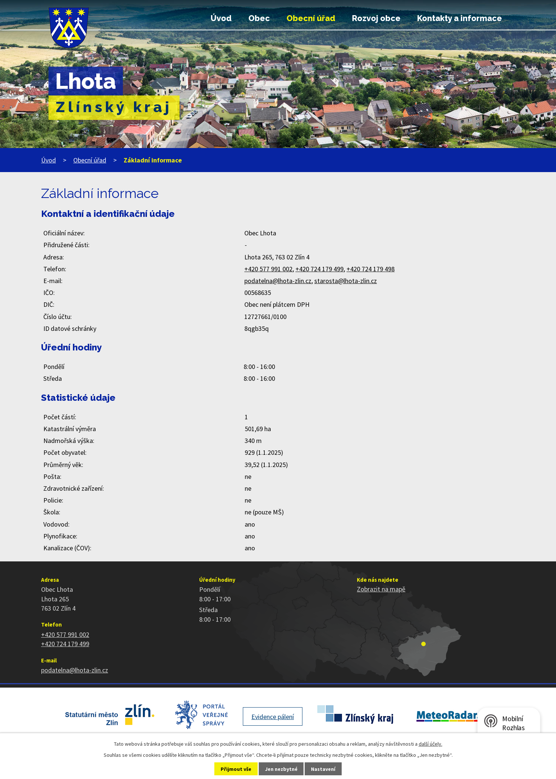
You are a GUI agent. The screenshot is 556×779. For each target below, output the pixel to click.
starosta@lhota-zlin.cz (345, 280)
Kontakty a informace (459, 18)
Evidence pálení (272, 716)
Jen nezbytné (281, 769)
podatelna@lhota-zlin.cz (277, 280)
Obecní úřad (311, 18)
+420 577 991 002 (268, 269)
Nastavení (323, 769)
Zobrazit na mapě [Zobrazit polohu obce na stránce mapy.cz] (381, 589)
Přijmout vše (236, 769)
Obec (259, 18)
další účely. (430, 744)
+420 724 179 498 (370, 269)
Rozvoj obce (376, 18)
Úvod (221, 18)
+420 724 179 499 (319, 269)
